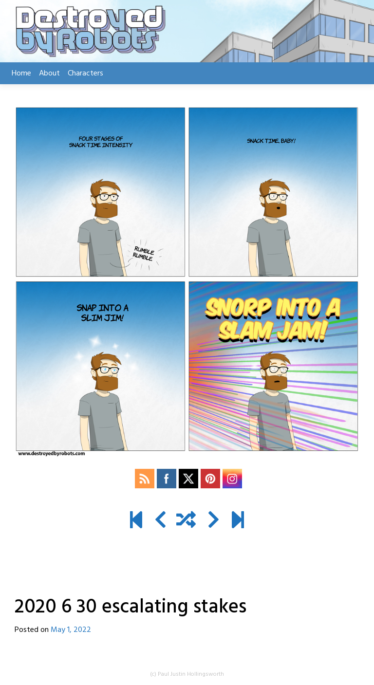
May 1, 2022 (71, 630)
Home (21, 73)
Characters (85, 73)
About (49, 73)
